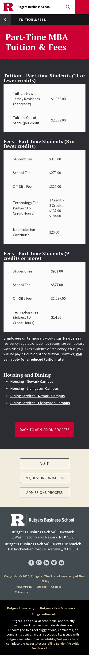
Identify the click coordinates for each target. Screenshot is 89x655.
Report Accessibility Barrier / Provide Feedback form (52, 645)
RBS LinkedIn (46, 558)
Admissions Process (44, 492)
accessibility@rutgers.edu (55, 639)
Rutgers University (20, 608)
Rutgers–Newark (44, 614)
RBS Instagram (39, 558)
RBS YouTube (61, 558)
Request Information (44, 478)
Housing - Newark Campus (31, 381)
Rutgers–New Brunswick (57, 608)
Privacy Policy (24, 586)
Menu (82, 7)
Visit (44, 463)
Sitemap (42, 586)
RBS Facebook (31, 558)
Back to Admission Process (45, 429)
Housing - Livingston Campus (34, 388)
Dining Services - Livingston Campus (40, 402)
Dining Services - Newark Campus (37, 395)
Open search (68, 7)
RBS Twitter (54, 558)
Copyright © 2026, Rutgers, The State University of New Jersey (44, 578)
